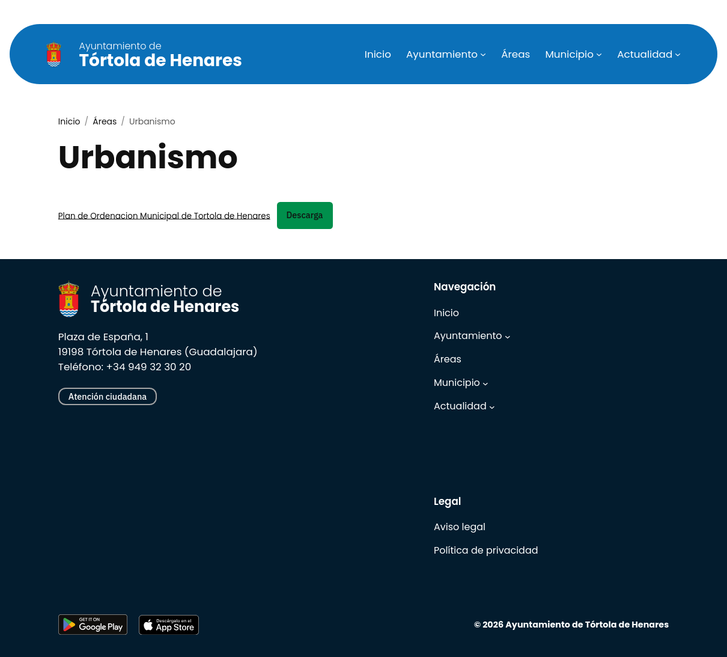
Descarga (305, 215)
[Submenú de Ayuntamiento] (483, 54)
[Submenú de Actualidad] (678, 54)
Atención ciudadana (107, 396)
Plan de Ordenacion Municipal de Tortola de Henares (164, 215)
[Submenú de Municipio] (599, 54)
